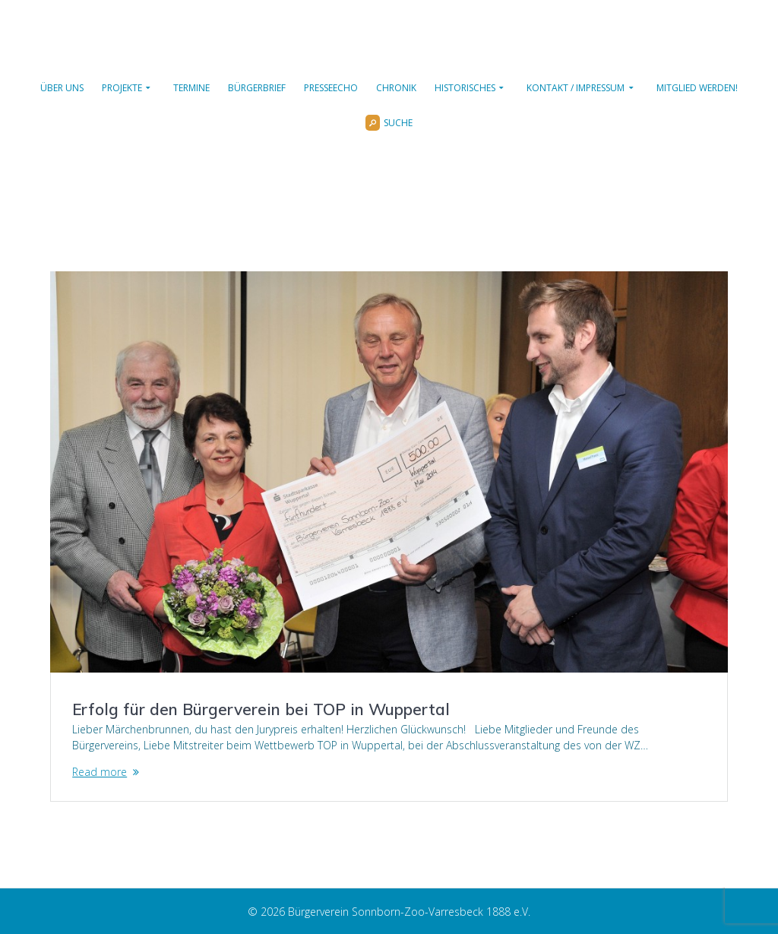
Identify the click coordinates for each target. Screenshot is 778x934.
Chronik (396, 87)
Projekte (122, 87)
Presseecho (331, 87)
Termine (191, 87)
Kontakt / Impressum (576, 87)
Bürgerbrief (257, 87)
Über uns (62, 87)
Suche (389, 123)
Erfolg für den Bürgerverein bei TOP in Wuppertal (261, 709)
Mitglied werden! (697, 87)
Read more (99, 772)
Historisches (465, 87)
